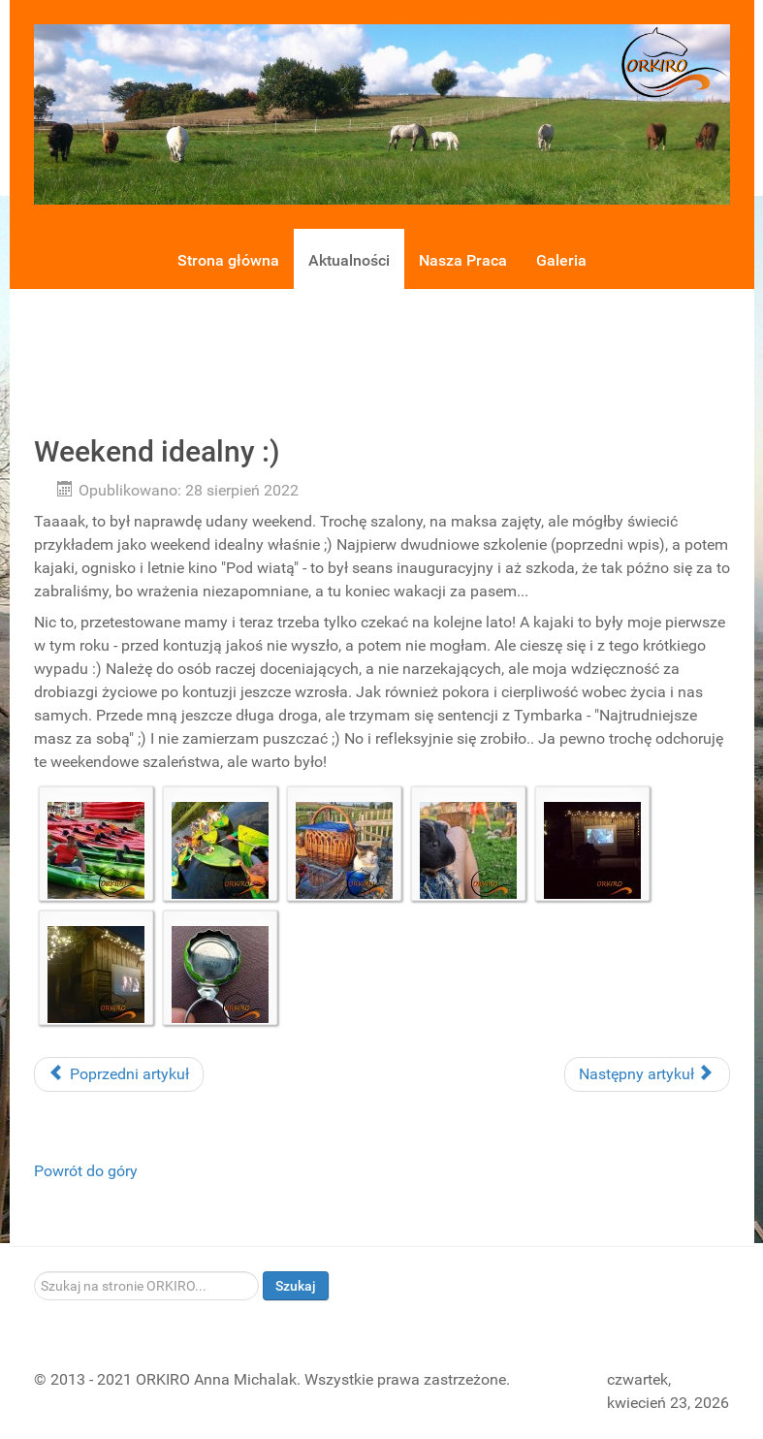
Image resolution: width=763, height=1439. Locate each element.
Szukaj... (34, 1271)
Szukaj (295, 1286)
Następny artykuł (645, 1074)
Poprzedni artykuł (118, 1074)
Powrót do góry (86, 1171)
